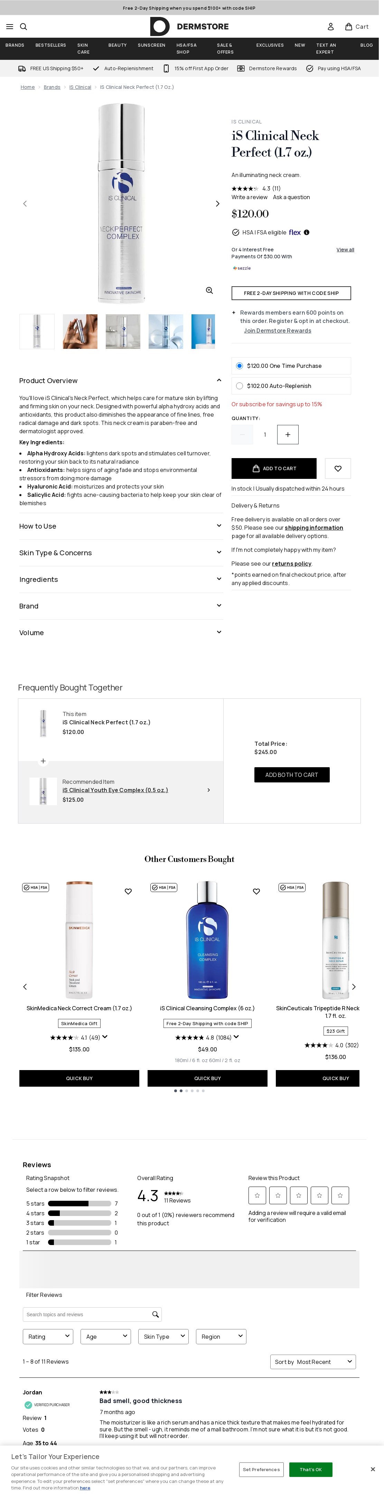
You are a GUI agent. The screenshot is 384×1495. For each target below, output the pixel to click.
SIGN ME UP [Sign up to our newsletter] (161, 1315)
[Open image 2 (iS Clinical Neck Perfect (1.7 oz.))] (80, 331)
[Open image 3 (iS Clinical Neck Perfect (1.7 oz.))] (123, 331)
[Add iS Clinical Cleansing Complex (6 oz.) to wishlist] (256, 988)
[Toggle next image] (217, 203)
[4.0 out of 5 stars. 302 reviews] (332, 1142)
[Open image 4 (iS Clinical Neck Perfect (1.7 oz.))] (166, 331)
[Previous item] (24, 1083)
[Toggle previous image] (24, 203)
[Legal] (189, 1476)
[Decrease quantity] (242, 434)
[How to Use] (121, 526)
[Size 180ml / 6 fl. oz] (191, 1157)
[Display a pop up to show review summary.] (105, 1133)
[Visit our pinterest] (346, 1315)
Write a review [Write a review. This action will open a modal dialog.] (250, 197)
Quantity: (246, 418)
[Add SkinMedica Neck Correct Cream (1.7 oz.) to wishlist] (128, 988)
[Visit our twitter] (280, 1315)
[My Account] (189, 1432)
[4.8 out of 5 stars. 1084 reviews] (203, 1134)
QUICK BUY (79, 1175)
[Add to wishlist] (338, 468)
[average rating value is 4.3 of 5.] (252, 188)
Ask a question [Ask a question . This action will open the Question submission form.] (291, 197)
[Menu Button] (10, 26)
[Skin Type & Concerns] (121, 553)
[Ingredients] (121, 579)
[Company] (189, 1454)
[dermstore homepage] (189, 26)
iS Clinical (80, 87)
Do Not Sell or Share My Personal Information (189, 1385)
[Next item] (353, 1083)
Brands (52, 87)
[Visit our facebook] (263, 1315)
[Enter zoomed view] (209, 290)
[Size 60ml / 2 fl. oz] (224, 1157)
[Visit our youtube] (313, 1315)
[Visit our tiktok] (330, 1315)
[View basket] (356, 27)
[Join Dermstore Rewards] (297, 330)
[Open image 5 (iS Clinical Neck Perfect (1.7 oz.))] (208, 331)
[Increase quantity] (288, 434)
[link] (330, 27)
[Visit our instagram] (297, 1315)
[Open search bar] (23, 26)
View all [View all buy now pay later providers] (345, 249)
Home (28, 87)
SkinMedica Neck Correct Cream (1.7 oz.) (79, 1105)
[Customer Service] (189, 1410)
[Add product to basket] (274, 468)
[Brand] (121, 606)
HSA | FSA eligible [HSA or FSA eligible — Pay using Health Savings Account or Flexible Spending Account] (271, 232)
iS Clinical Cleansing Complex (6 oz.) (207, 1105)
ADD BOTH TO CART (291, 871)
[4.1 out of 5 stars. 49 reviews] (75, 1134)
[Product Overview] (121, 381)
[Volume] (121, 633)
